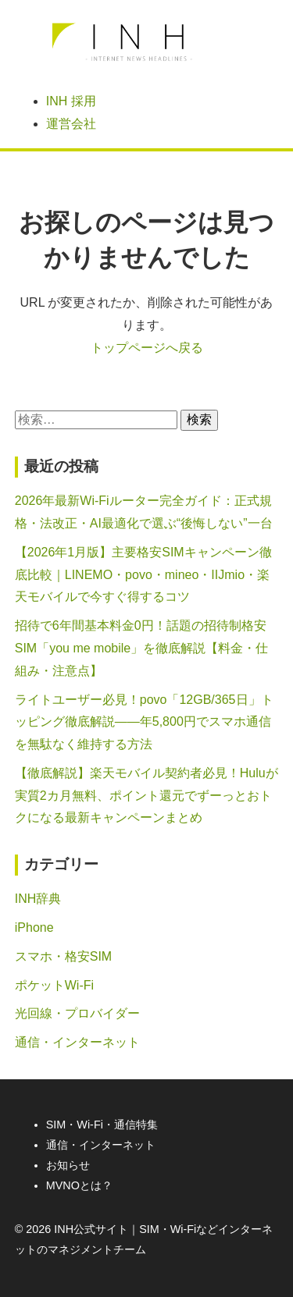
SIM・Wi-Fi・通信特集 (102, 1124)
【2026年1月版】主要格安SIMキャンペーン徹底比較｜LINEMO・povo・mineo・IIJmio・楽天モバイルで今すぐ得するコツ (143, 574)
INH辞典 (38, 898)
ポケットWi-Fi (54, 985)
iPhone (34, 927)
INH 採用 (71, 101)
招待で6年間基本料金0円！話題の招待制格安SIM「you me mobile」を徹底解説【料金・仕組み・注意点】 (142, 648)
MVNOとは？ (79, 1185)
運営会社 (71, 123)
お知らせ (68, 1165)
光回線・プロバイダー (77, 1013)
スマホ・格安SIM (63, 956)
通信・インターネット (77, 1042)
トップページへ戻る (147, 347)
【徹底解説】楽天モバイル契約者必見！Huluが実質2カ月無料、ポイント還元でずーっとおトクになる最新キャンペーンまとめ (146, 795)
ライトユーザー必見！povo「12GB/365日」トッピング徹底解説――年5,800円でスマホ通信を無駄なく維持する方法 (144, 722)
